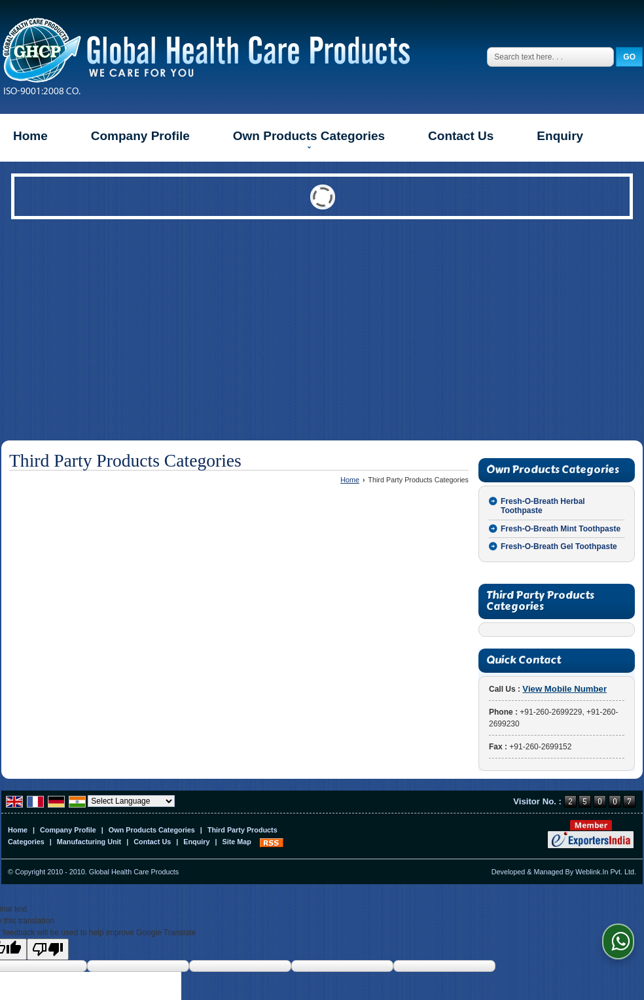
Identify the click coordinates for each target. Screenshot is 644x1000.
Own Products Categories (309, 139)
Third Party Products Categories (540, 601)
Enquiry (560, 136)
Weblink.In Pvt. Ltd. (605, 872)
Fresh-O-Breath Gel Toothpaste (559, 546)
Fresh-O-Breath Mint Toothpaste (560, 528)
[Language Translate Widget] (131, 801)
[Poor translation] (48, 949)
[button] (564, 689)
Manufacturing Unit (89, 842)
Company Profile (140, 136)
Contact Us (460, 136)
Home (30, 136)
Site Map (237, 842)
